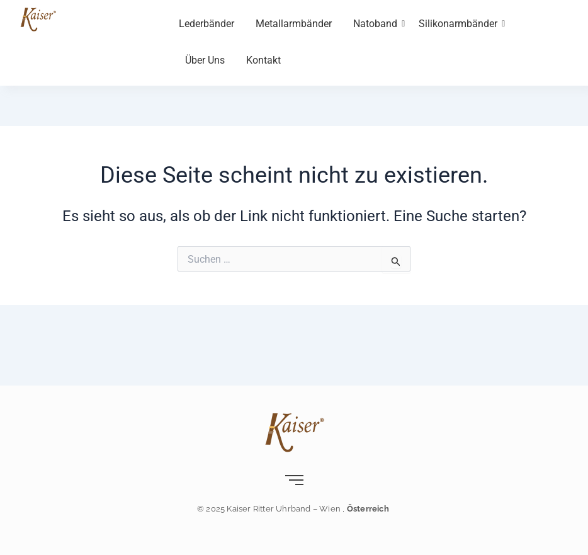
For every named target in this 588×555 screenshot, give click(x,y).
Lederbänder (206, 24)
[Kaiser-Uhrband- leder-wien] (38, 18)
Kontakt (263, 60)
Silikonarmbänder (460, 24)
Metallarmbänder (294, 24)
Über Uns (205, 60)
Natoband (377, 24)
